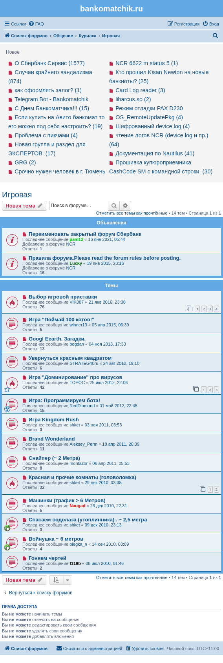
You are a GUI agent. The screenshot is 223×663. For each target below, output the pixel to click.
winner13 (78, 324)
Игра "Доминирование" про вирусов (75, 377)
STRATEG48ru (83, 363)
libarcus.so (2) (133, 99)
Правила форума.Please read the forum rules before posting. (105, 258)
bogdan (76, 344)
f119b (75, 563)
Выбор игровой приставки (63, 297)
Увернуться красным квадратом (70, 358)
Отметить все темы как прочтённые (132, 213)
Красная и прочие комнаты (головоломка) (82, 477)
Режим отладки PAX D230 (149, 108)
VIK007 (76, 302)
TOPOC (77, 382)
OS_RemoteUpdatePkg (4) (149, 117)
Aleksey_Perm (83, 444)
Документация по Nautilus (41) (154, 153)
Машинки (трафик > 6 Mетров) (67, 500)
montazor (78, 463)
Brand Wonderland (52, 439)
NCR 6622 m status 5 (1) (146, 63)
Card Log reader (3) (140, 90)
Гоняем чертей (47, 558)
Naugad (77, 505)
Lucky (75, 263)
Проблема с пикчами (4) (46, 135)
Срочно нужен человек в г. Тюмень (60, 171)
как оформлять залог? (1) (48, 90)
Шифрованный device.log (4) (152, 126)
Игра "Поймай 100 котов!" (62, 319)
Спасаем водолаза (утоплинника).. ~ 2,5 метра (88, 520)
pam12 (76, 239)
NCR (70, 244)
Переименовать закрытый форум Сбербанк (85, 234)
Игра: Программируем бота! (64, 400)
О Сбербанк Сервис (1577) (50, 63)
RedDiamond (82, 405)
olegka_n (78, 544)
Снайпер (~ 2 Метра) (54, 458)
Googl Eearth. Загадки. (57, 339)
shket (74, 425)
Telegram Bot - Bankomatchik (51, 99)
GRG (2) (25, 162)
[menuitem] (36, 24)
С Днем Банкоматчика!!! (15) (52, 108)
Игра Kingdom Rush (54, 420)
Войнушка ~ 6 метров (56, 539)
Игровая (17, 194)
